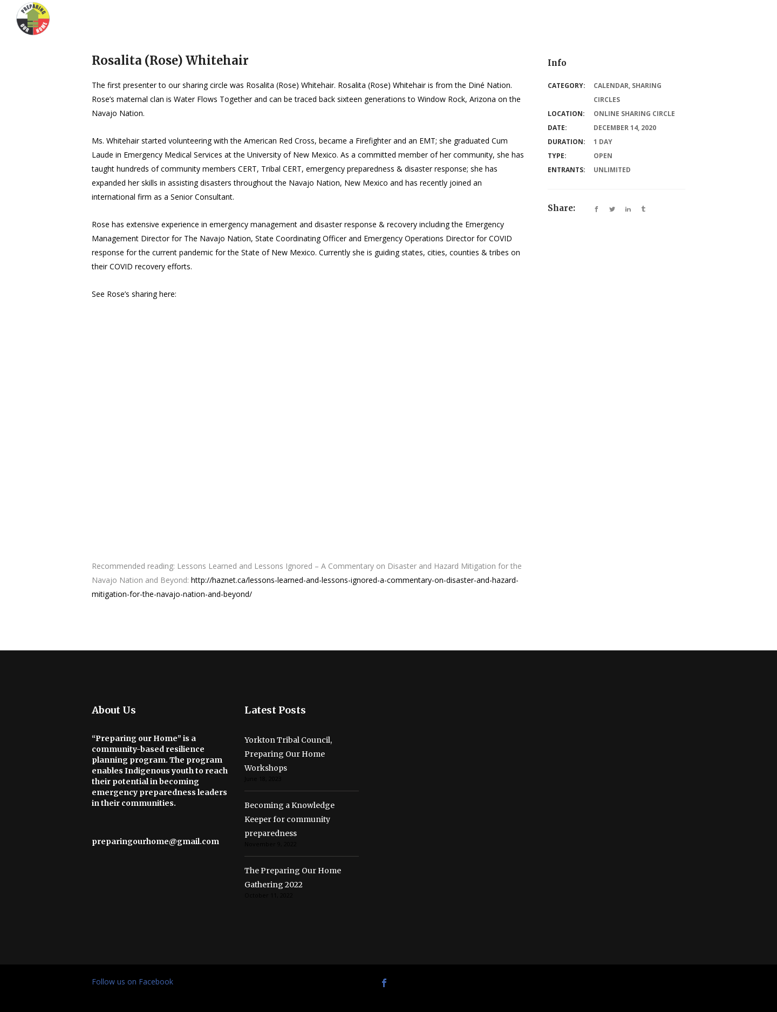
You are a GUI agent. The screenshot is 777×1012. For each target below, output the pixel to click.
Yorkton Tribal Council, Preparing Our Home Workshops (288, 754)
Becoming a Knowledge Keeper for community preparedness (289, 819)
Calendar (611, 85)
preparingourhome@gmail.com (155, 841)
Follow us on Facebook (132, 981)
